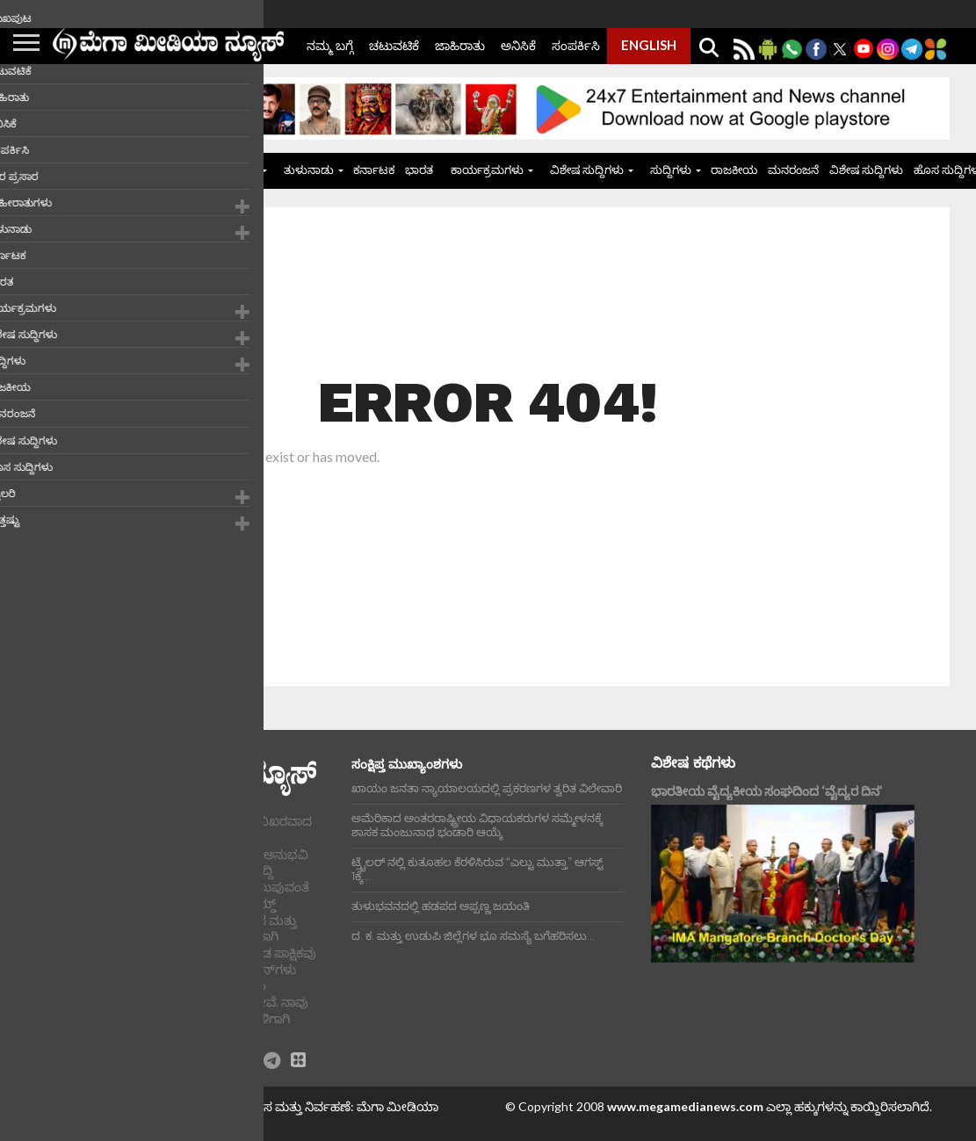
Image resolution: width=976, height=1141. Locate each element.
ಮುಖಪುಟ (145, 169)
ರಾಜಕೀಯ (734, 169)
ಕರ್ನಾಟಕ (373, 169)
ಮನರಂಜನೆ (793, 169)
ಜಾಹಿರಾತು (460, 45)
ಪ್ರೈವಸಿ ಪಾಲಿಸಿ (79, 1120)
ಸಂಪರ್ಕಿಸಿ (576, 45)
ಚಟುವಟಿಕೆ (394, 45)
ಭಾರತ (419, 169)
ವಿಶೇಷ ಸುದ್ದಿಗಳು (587, 169)
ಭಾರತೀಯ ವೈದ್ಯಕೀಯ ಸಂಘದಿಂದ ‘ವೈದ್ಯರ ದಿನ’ (766, 791)
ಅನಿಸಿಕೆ (518, 45)
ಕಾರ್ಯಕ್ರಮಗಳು (487, 169)
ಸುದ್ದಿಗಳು (670, 169)
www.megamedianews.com (685, 1106)
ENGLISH (648, 45)
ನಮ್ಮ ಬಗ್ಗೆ (330, 45)
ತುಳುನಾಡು (309, 169)
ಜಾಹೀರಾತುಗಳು (222, 169)
